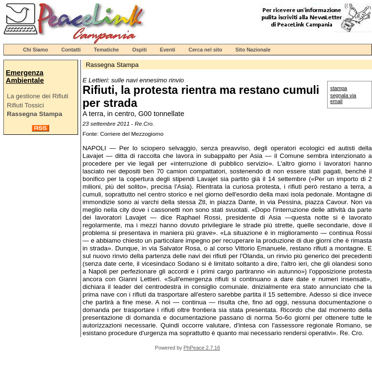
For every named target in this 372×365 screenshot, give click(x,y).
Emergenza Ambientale (25, 76)
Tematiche (106, 49)
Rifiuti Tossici (25, 105)
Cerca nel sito (205, 49)
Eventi (167, 49)
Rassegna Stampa (34, 113)
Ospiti (139, 49)
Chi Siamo (35, 49)
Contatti (70, 49)
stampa (338, 88)
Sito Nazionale (253, 49)
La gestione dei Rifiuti (37, 96)
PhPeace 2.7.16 (202, 348)
